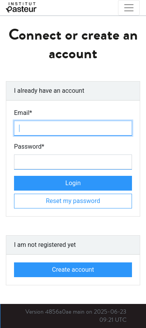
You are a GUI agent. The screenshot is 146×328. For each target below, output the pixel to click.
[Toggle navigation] (129, 8)
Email (23, 112)
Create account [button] (73, 269)
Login (73, 183)
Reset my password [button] (73, 201)
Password (29, 146)
